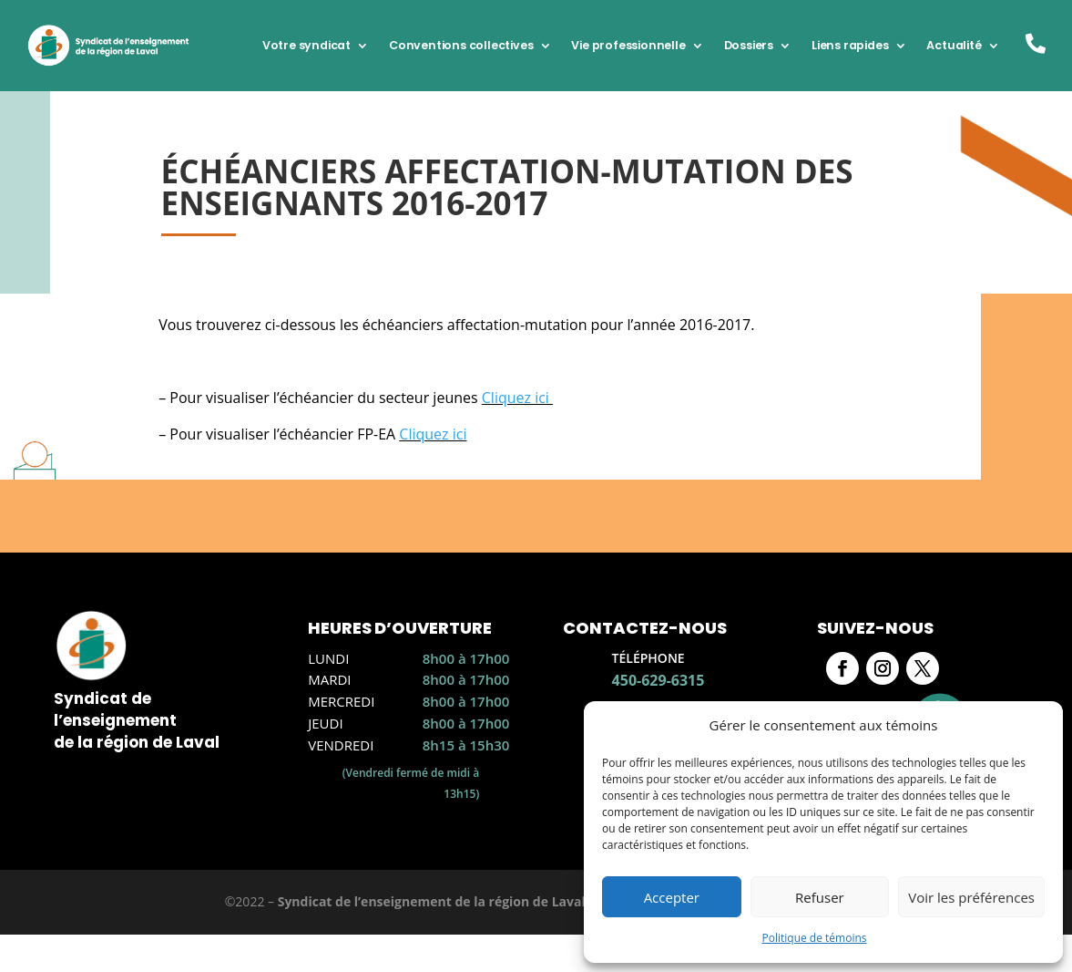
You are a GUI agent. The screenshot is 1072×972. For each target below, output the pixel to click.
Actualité (953, 45)
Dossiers (748, 45)
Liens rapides (850, 45)
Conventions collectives (461, 45)
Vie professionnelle (628, 45)
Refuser (819, 897)
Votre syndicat (306, 45)
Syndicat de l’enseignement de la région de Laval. (433, 901)
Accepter (671, 897)
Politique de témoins (813, 938)
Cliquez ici (517, 398)
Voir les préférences (971, 897)
